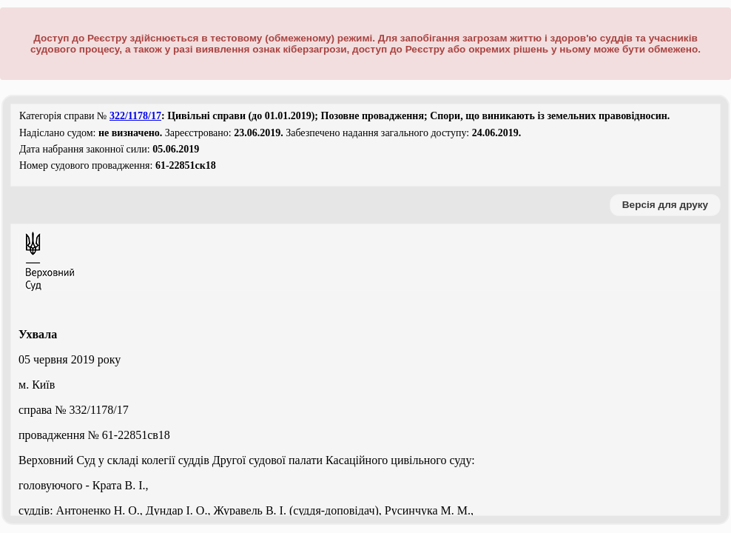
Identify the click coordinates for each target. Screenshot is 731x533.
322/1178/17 (135, 115)
